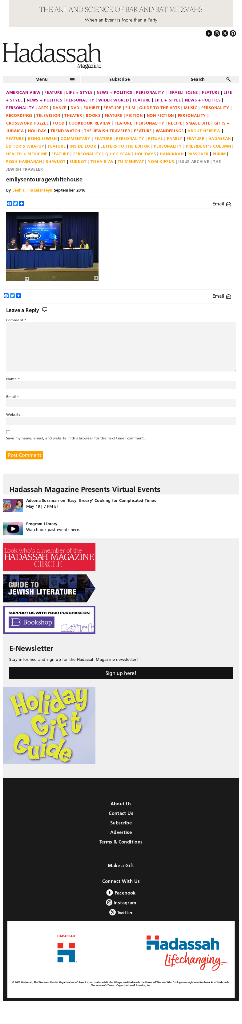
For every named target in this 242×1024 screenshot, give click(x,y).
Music (190, 107)
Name (13, 378)
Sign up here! (121, 673)
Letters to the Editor (125, 146)
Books (93, 115)
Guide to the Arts (159, 107)
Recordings (19, 115)
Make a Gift (121, 865)
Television (48, 115)
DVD (75, 107)
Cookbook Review (90, 123)
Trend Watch (65, 130)
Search (198, 79)
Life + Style (79, 92)
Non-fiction (160, 115)
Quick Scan (118, 153)
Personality (150, 92)
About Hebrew (204, 130)
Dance (60, 107)
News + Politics (114, 92)
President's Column (208, 146)
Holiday (37, 130)
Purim (219, 153)
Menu (41, 79)
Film (130, 107)
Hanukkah (172, 153)
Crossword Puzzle (27, 123)
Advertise (121, 832)
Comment (16, 320)
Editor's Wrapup (25, 146)
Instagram (121, 902)
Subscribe (119, 79)
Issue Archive (193, 161)
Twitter (121, 912)
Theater (73, 115)
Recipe (175, 123)
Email (221, 204)
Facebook (120, 892)
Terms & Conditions (121, 842)
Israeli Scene (183, 92)
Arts (43, 107)
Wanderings (170, 130)
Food (59, 123)
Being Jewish (42, 138)
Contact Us (121, 813)
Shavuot (56, 161)
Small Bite (198, 123)
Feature (53, 92)
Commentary (76, 138)
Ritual (155, 138)
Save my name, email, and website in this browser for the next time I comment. (75, 438)
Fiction (134, 115)
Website (13, 414)
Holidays (145, 153)
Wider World (113, 99)
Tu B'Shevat (131, 161)
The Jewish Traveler (107, 130)
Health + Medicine (26, 153)
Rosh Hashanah (24, 161)
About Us (121, 804)
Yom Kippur (161, 161)
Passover (198, 153)
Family (175, 138)
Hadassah (219, 138)
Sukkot (78, 161)
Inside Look (83, 146)
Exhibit (91, 107)
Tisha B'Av (102, 161)
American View (23, 92)
